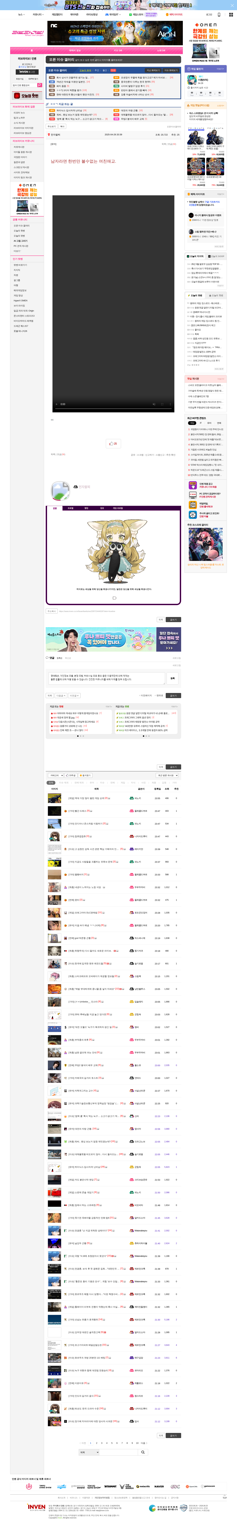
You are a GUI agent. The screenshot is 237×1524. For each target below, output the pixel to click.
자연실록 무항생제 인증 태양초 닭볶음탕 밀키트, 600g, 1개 (206, 407)
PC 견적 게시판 (21, 246)
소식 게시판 (19, 123)
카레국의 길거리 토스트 (83, 1078)
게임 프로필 (118, 508)
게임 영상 (18, 295)
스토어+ (220, 105)
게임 (123, 782)
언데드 (138, 1078)
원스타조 (139, 1396)
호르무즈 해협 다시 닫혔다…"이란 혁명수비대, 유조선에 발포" (102, 1294)
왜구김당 (139, 1357)
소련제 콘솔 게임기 (81, 1192)
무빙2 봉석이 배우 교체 (83, 1065)
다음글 (60, 695)
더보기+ (109, 707)
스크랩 (140, 455)
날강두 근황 (77, 1243)
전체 (51, 782)
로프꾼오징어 (141, 912)
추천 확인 (171, 455)
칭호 (102, 508)
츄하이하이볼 (141, 1243)
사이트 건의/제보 (22, 172)
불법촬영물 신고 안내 (141, 1498)
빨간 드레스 (77, 811)
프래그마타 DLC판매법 (83, 912)
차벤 (16, 275)
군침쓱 (138, 1014)
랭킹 (86, 508)
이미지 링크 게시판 (23, 177)
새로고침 (177, 658)
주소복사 (52, 611)
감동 (164, 782)
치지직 (17, 270)
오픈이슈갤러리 (174, 126)
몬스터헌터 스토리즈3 (24, 316)
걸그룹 (17, 280)
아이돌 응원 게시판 (23, 152)
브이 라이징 (19, 306)
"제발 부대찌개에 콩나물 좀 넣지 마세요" (92, 989)
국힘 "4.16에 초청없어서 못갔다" (88, 1256)
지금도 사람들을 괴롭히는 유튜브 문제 (90, 862)
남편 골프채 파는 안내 (82, 1052)
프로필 (70, 508)
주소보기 (52, 126)
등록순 (59, 658)
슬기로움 (139, 963)
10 (137, 1443)
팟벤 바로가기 (20, 265)
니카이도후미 (141, 836)
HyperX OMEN (20, 300)
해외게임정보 (20, 290)
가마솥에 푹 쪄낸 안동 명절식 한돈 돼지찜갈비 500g (206, 390)
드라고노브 (140, 1141)
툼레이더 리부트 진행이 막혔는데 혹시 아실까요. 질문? (99, 1307)
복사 (62, 126)
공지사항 (174, 1498)
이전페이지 (146, 695)
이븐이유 (76, 1383)
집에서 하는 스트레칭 (82, 1205)
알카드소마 (140, 1218)
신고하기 (149, 455)
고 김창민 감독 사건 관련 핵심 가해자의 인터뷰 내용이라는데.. (102, 849)
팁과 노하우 (19, 118)
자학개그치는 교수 (81, 1090)
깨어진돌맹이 (141, 1307)
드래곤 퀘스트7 (21, 326)
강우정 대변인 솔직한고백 (84, 1332)
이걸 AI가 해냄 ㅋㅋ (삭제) (85, 925)
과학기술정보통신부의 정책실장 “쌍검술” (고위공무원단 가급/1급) (104, 1103)
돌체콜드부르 (141, 811)
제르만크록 (140, 1268)
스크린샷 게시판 (21, 167)
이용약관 (86, 1498)
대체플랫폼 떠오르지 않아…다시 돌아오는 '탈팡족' (96, 1154)
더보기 (89, 497)
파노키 (138, 798)
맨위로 (160, 695)
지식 (133, 782)
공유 (133, 455)
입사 (137, 1421)
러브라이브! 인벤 (27, 58)
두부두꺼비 (140, 887)
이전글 (73, 695)
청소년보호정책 (120, 1498)
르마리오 (139, 1370)
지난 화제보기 (153, 70)
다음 (143, 1443)
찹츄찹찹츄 (77, 836)
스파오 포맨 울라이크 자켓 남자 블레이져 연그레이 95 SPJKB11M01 (206, 385)
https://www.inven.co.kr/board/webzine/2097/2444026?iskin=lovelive (87, 611)
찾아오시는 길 (160, 1498)
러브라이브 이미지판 (23, 128)
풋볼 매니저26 (20, 331)
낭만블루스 (140, 989)
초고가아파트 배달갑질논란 (85, 1345)
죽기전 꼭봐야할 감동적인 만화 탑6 (89, 1218)
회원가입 (20, 79)
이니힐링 (82, 497)
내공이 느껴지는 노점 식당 (85, 887)
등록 (172, 678)
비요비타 (139, 1205)
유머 (92, 782)
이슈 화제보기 (171, 70)
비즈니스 (73, 1498)
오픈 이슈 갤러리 (22, 225)
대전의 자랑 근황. (80, 1129)
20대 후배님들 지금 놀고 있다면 (87, 1014)
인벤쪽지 (76, 497)
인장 (55, 508)
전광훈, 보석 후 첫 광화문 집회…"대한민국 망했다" (97, 1268)
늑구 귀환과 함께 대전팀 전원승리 (88, 1370)
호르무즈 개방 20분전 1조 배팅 (87, 1357)
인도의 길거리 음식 (81, 1396)
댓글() (172, 144)
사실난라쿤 (140, 1090)
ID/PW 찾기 (33, 79)
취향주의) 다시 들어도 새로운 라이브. (90, 951)
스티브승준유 (141, 1179)
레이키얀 (139, 849)
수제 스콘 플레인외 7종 (198, 396)
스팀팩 (138, 976)
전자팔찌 (53, 134)
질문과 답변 (19, 162)
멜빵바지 (76, 874)
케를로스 (139, 1383)
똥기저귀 (139, 951)
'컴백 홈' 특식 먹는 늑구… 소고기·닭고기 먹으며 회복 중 (99, 1116)
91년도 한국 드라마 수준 (84, 1408)
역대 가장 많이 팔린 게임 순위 (86, 798)
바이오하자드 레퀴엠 (23, 321)
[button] (78, 736)
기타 (174, 782)
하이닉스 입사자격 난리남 (84, 1167)
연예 (79, 782)
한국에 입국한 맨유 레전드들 (86, 963)
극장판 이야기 (20, 157)
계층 (154, 782)
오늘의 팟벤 (19, 236)
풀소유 (138, 1065)
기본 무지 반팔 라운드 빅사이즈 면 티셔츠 (206, 402)
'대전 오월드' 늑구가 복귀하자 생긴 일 (90, 1027)
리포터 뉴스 (19, 113)
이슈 (64, 782)
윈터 (74, 900)
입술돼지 (139, 1001)
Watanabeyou (141, 1230)
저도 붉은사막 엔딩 (81, 1179)
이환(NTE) (203, 80)
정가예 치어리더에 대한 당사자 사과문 (90, 1421)
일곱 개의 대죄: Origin (24, 311)
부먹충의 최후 (79, 1040)
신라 (137, 1116)
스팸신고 (160, 455)
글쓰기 (173, 767)
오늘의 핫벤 (19, 231)
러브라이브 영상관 (22, 133)
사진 (143, 782)
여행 (16, 285)
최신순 (68, 658)
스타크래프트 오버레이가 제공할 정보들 (91, 976)
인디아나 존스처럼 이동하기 (85, 823)
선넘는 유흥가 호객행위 (83, 1319)
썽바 (137, 1027)
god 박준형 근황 (80, 938)
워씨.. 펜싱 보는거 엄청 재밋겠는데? (90, 1141)
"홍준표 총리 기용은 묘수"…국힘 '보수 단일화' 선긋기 (98, 1281)
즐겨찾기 (86, 775)
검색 (39, 85)
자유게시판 (19, 147)
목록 (164, 144)
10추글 (72, 775)
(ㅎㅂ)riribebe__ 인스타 (83, 1001)
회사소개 (61, 1498)
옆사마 (138, 1129)
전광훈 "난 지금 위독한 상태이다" (88, 1230)
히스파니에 (140, 938)
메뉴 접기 (166, 508)
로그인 (209, 14)
